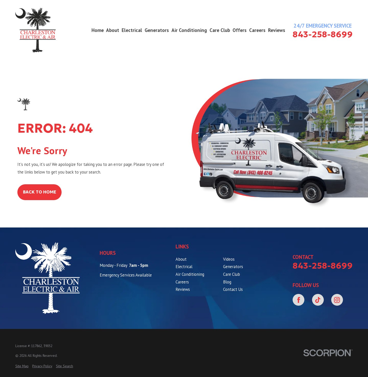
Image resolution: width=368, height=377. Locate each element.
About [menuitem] (112, 30)
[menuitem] (22, 366)
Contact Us (233, 289)
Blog (227, 282)
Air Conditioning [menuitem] (189, 30)
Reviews (183, 289)
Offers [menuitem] (240, 30)
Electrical (184, 266)
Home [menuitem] (97, 30)
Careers (182, 282)
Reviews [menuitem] (276, 30)
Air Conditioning (190, 274)
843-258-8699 (323, 34)
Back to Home (39, 192)
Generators (233, 266)
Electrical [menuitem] (132, 30)
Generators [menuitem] (157, 30)
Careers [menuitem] (257, 30)
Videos (229, 259)
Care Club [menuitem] (220, 30)
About (181, 259)
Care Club (231, 274)
